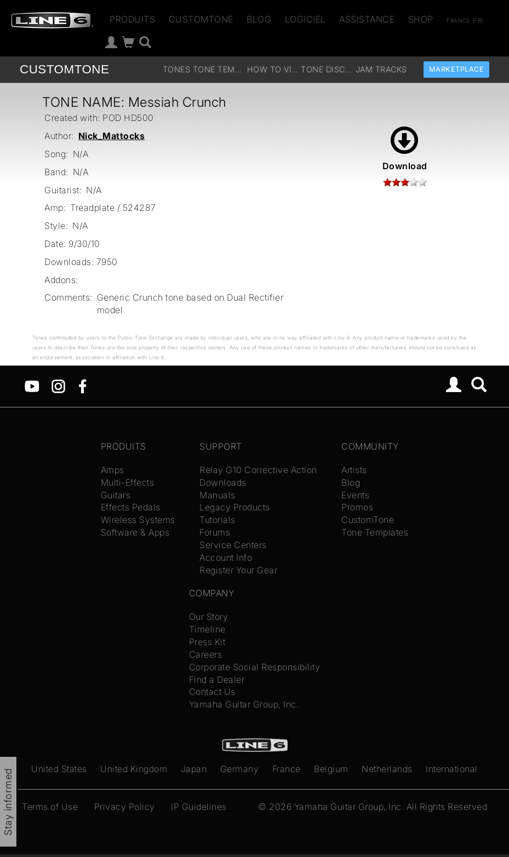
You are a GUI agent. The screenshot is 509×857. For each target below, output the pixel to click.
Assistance (366, 19)
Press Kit (207, 641)
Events (355, 495)
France (286, 768)
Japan (194, 768)
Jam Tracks (381, 69)
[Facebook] (82, 385)
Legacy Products (234, 507)
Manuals (217, 495)
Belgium (331, 768)
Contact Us (212, 691)
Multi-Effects (128, 482)
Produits (132, 19)
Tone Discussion (326, 69)
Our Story (208, 616)
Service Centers (233, 544)
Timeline (207, 629)
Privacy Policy (124, 806)
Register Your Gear (238, 570)
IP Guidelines (199, 806)
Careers (205, 654)
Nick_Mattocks (111, 135)
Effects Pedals (131, 507)
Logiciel (305, 19)
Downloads (223, 482)
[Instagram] (58, 385)
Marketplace (456, 69)
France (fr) (465, 20)
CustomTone (201, 19)
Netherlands (387, 768)
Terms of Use (50, 806)
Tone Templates (218, 69)
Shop (420, 19)
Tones (177, 69)
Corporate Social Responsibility (255, 667)
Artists (354, 469)
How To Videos (273, 69)
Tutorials (217, 519)
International (452, 768)
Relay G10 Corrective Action (258, 469)
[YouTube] (32, 385)
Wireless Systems (138, 519)
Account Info (225, 557)
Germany (239, 768)
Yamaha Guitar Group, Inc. (244, 704)
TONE (64, 69)
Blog (259, 19)
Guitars (116, 495)
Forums (214, 532)
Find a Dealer (217, 679)
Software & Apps (135, 532)
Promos (357, 507)
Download (404, 148)
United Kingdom (133, 768)
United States (59, 768)
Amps (112, 469)
